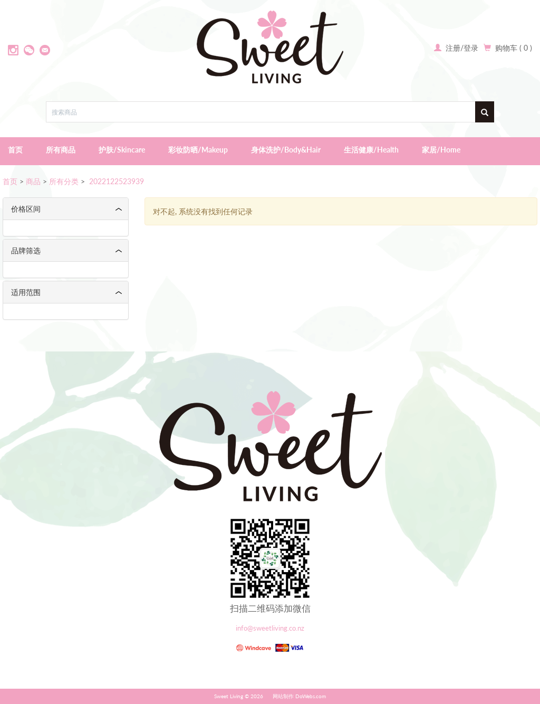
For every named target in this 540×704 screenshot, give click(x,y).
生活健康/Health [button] (371, 149)
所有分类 (64, 181)
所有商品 (60, 149)
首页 (15, 149)
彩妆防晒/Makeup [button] (198, 149)
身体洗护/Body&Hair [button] (286, 149)
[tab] (65, 209)
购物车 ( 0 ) (513, 47)
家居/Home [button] (441, 149)
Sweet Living (228, 696)
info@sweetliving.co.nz (270, 628)
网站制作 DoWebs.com (299, 696)
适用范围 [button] (26, 292)
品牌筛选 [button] (26, 250)
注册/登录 (460, 47)
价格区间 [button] (26, 208)
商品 (33, 181)
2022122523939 (115, 181)
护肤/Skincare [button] (122, 149)
